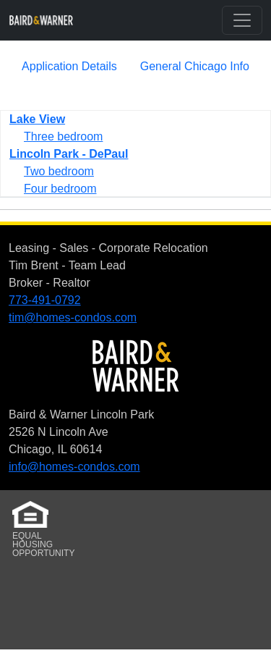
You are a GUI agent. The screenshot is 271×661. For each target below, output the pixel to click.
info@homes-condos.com (74, 466)
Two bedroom (59, 171)
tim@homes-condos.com (73, 317)
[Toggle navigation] (242, 20)
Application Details (69, 66)
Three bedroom (63, 136)
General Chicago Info (194, 66)
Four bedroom (60, 188)
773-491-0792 (45, 300)
